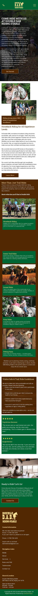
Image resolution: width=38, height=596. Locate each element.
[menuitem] (19, 553)
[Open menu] (34, 5)
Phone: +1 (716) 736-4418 (10, 533)
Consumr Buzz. (28, 593)
